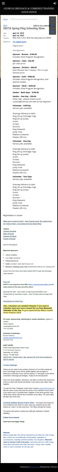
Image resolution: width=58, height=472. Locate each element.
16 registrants (19, 41)
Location (6, 38)
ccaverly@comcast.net (46, 388)
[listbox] (44, 25)
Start (4, 33)
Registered (6, 42)
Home (5, 19)
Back (5, 25)
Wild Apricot (35, 467)
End (4, 36)
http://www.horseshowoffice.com (40, 284)
